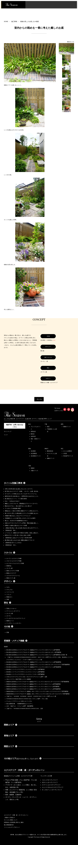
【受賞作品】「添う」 (11, 545)
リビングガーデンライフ (50, 780)
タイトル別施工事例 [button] (14, 483)
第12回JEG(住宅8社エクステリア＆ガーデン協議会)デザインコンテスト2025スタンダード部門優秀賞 (33, 652)
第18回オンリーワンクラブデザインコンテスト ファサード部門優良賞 (25, 669)
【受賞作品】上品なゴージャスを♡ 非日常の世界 (19, 537)
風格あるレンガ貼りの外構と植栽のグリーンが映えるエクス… (22, 511)
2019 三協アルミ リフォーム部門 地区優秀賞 (19, 706)
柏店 (48, 426)
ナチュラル (9, 589)
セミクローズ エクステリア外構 (15, 563)
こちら (53, 340)
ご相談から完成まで (9, 817)
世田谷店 (33, 431)
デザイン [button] (9, 581)
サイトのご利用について (10, 820)
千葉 (46, 424)
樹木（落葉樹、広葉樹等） (13, 794)
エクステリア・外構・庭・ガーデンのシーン (24, 770)
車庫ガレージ (10, 621)
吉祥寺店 (33, 436)
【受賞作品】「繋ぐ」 (11, 530)
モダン (8, 587)
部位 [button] (7, 603)
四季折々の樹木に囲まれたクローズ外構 (16, 525)
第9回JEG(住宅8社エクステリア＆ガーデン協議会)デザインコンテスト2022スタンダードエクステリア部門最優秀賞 (37, 681)
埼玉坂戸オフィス (68, 456)
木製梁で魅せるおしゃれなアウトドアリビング (17, 515)
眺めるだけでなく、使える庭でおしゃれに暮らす (18, 506)
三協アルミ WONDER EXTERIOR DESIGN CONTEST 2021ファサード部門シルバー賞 (31, 696)
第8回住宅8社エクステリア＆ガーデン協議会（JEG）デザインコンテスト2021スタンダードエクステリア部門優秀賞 (37, 694)
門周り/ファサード (11, 608)
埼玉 (62, 448)
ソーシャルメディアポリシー (12, 827)
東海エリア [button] (10, 735)
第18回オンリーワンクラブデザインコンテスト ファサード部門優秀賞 (25, 674)
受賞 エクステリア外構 (12, 570)
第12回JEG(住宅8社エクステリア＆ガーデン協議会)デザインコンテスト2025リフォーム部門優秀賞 (33, 650)
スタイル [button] (9, 552)
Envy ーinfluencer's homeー (12, 501)
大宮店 (65, 453)
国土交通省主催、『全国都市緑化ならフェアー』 (19, 703)
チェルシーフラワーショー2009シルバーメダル (19, 701)
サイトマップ (7, 431)
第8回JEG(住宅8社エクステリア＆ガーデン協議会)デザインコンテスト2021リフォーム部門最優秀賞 (33, 689)
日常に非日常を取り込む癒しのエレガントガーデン (19, 489)
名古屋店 (33, 451)
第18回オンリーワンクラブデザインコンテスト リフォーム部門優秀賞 (25, 672)
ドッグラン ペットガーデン (13, 623)
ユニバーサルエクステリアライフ (52, 787)
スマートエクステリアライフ (51, 785)
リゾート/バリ (10, 592)
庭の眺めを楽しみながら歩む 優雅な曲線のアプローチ (19, 540)
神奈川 (46, 448)
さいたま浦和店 (67, 451)
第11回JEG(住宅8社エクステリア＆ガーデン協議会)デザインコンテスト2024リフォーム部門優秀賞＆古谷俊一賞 (36, 655)
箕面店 (32, 468)
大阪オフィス (34, 470)
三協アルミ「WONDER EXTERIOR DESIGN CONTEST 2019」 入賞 (24, 708)
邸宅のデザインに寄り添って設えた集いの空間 (17, 535)
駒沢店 (32, 434)
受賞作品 (8, 566)
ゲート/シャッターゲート (13, 611)
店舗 (7, 632)
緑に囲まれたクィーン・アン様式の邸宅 (16, 498)
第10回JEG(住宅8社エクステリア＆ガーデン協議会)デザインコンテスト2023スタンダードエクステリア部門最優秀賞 (38, 664)
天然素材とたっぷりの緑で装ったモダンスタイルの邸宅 (20, 518)
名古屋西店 (34, 453)
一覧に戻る (39, 399)
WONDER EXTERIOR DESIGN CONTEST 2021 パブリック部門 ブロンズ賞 (27, 698)
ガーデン (8, 616)
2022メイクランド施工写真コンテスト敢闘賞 (18, 679)
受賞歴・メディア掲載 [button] (15, 641)
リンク (6, 434)
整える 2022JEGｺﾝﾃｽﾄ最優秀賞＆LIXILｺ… (16, 520)
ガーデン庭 (9, 568)
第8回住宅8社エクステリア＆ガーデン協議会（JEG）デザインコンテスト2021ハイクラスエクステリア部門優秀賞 (37, 691)
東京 (29, 424)
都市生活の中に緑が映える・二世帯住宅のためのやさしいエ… (22, 496)
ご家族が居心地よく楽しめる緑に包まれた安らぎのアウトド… (22, 528)
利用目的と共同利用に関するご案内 (13, 822)
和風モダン (9, 597)
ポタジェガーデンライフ (50, 782)
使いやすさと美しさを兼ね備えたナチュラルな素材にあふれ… (22, 513)
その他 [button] (8, 626)
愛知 (29, 448)
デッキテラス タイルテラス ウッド (15, 618)
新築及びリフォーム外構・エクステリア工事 (18, 776)
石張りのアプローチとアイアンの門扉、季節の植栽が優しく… (22, 523)
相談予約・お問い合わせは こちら (14, 426)
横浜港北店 (50, 451)
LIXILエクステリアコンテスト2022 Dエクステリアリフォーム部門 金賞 (26, 676)
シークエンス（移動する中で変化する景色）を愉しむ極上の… (22, 533)
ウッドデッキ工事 (46, 776)
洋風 (7, 599)
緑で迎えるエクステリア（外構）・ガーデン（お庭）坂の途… (22, 491)
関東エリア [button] (10, 725)
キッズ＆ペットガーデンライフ (52, 790)
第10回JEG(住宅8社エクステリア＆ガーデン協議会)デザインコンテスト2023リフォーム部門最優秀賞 (33, 662)
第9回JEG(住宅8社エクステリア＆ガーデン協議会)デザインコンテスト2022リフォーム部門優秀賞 (32, 686)
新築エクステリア (11, 573)
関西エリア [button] (10, 746)
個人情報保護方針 (9, 825)
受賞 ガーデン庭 (10, 578)
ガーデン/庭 (9, 613)
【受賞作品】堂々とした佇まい (13, 542)
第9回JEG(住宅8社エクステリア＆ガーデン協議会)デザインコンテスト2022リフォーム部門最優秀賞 (33, 684)
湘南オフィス (50, 458)
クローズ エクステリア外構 (13, 561)
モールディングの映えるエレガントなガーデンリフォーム (21, 494)
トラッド (8, 594)
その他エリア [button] (22, 758)
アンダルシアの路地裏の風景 (13, 508)
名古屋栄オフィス (36, 456)
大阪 (29, 465)
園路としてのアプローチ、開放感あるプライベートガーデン (21, 503)
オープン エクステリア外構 (13, 558)
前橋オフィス (67, 426)
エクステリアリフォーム (13, 575)
